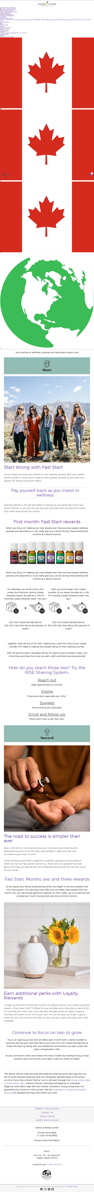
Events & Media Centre (47, 1128)
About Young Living (6, 18)
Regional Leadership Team (55, 19)
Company (3, 17)
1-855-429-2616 (54, 1165)
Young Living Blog (47, 1133)
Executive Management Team (35, 19)
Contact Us (3, 31)
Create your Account (7, 37)
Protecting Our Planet (71, 19)
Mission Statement (6, 19)
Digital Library (4, 30)
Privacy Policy (72, 1186)
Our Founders (4, 22)
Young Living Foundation (47, 1140)
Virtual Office (4, 34)
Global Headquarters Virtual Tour (16, 33)
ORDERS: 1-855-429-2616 (47, 1109)
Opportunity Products (7, 15)
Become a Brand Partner (8, 9)
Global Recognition (6, 14)
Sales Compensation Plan (8, 12)
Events (2, 26)
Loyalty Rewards (5, 13)
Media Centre (4, 29)
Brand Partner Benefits (7, 8)
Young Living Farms (19, 19)
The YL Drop (4, 25)
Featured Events (5, 27)
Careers (2, 33)
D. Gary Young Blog (47, 1135)
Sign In (2, 35)
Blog (1, 23)
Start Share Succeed (7, 10)
